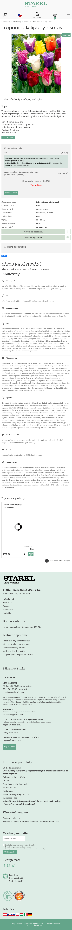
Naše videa (8, 602)
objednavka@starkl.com (13, 692)
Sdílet (4, 256)
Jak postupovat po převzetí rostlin (18, 654)
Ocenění (6, 606)
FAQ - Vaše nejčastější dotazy (16, 794)
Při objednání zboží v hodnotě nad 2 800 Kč (22, 626)
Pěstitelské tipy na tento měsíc (16, 640)
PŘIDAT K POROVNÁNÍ (16, 247)
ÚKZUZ (6, 780)
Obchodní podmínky (35, 770)
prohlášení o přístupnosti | (34, 923)
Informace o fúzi (10, 797)
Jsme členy (14, 875)
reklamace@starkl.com (13, 714)
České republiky (16, 880)
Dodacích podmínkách (21, 165)
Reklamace (8, 791)
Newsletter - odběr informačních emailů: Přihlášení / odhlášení (31, 821)
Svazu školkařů (16, 877)
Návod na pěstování (33, 231)
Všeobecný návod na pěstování (16, 644)
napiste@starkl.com (12, 724)
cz (20, 15)
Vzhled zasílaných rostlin (14, 651)
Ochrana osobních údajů (14, 777)
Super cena (66, 35)
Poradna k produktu (33, 237)
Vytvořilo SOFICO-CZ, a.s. (36, 926)
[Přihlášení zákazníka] (37, 15)
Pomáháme (8, 609)
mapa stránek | (17, 923)
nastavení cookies (53, 923)
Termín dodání (9, 787)
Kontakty (7, 613)
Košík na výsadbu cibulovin (13, 506)
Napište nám (9, 747)
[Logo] (36, 5)
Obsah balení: (28, 546)
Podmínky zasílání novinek (15, 784)
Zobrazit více (8, 137)
